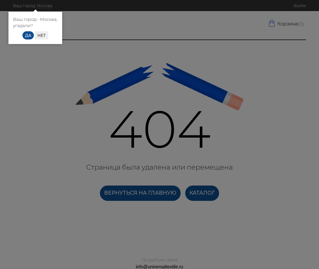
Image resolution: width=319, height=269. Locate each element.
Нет (41, 35)
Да (28, 35)
